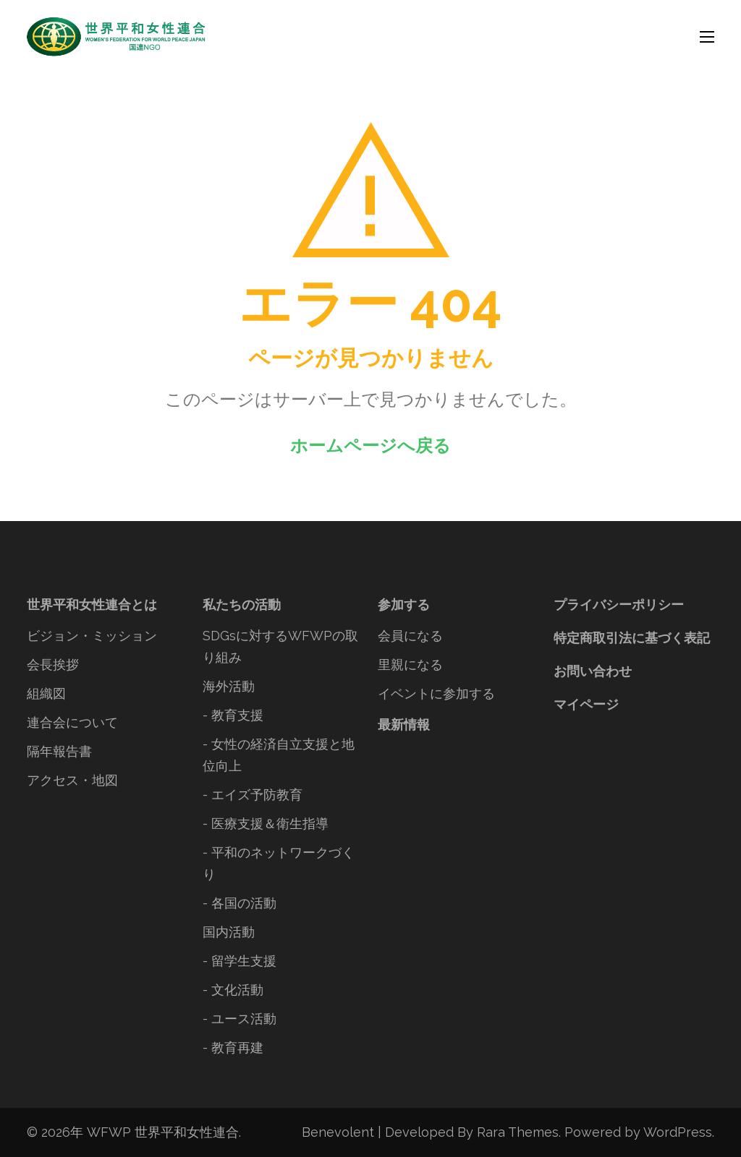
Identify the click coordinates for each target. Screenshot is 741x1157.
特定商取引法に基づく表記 (632, 637)
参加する (404, 604)
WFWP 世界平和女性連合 (163, 1132)
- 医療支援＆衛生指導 (266, 823)
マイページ (586, 704)
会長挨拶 (53, 664)
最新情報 (404, 724)
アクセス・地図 (72, 780)
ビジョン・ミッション (92, 635)
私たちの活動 (242, 604)
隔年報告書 (59, 751)
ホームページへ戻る (370, 445)
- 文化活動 (233, 989)
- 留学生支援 (239, 960)
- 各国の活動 (239, 903)
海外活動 (229, 686)
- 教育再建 (233, 1047)
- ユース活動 (239, 1018)
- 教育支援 (233, 715)
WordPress (677, 1132)
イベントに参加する (436, 693)
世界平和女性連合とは (92, 604)
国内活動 (229, 931)
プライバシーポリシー (619, 604)
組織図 (46, 693)
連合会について (72, 722)
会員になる (410, 635)
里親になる (410, 664)
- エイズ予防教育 (252, 794)
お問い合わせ (593, 671)
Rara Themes (518, 1132)
